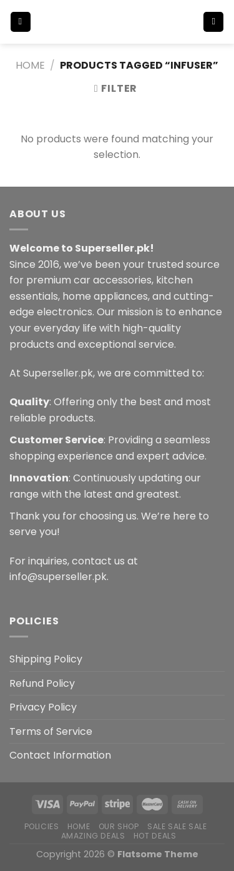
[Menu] (21, 22)
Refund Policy (42, 683)
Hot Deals (155, 835)
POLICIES (41, 826)
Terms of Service (50, 731)
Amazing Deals (93, 835)
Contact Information (60, 755)
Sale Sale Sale (177, 826)
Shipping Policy (45, 659)
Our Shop (119, 826)
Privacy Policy (43, 707)
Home (30, 65)
